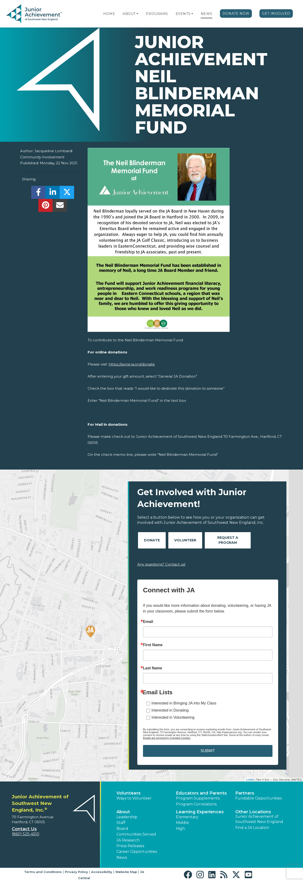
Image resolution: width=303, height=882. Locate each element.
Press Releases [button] (130, 846)
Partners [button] (244, 793)
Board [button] (122, 828)
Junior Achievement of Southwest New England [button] (259, 819)
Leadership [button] (126, 817)
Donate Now (236, 13)
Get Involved (276, 13)
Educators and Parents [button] (201, 793)
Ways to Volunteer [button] (134, 798)
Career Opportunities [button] (136, 851)
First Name (153, 645)
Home (109, 14)
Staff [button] (120, 822)
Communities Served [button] (136, 834)
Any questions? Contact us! (161, 564)
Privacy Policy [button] (76, 872)
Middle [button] (182, 822)
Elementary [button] (187, 817)
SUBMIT (208, 751)
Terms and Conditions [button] (43, 872)
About (129, 14)
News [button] (121, 857)
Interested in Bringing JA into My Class (184, 703)
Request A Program (227, 540)
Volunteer (185, 540)
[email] (60, 206)
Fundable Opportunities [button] (258, 798)
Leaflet (250, 779)
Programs (157, 14)
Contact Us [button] (24, 829)
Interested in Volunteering (173, 717)
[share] (38, 193)
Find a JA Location (252, 827)
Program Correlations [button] (196, 804)
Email (148, 622)
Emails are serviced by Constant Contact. (167, 737)
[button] (137, 14)
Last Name (152, 668)
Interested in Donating (170, 710)
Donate (152, 540)
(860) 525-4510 (25, 834)
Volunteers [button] (128, 793)
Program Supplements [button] (198, 798)
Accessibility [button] (101, 872)
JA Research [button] (128, 840)
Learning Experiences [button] (200, 812)
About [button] (123, 812)
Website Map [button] (126, 872)
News (206, 14)
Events (183, 14)
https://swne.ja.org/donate (132, 364)
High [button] (180, 828)
